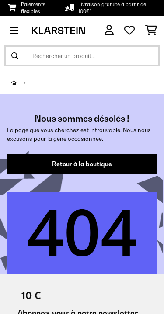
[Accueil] (21, 82)
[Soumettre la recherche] (14, 56)
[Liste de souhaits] (129, 30)
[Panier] (151, 30)
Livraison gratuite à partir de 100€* (112, 7)
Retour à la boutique (82, 163)
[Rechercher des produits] (82, 55)
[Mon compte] (109, 30)
